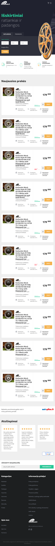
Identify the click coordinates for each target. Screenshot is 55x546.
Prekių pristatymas (33, 481)
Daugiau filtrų (4, 47)
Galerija (31, 515)
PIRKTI (48, 104)
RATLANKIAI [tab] (7, 34)
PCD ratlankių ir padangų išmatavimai (38, 508)
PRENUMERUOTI (46, 467)
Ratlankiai (3, 481)
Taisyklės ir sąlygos (33, 489)
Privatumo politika (33, 493)
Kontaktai (3, 525)
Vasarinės (4, 493)
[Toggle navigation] (53, 3)
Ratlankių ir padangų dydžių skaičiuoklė (39, 496)
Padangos (4, 489)
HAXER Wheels (32, 500)
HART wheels (32, 511)
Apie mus (3, 529)
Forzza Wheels (32, 504)
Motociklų (4, 504)
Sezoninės (4, 496)
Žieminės (3, 500)
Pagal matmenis (5, 39)
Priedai (3, 508)
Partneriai (4, 533)
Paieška (5, 51)
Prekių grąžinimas (33, 485)
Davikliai (3, 485)
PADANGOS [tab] (18, 34)
